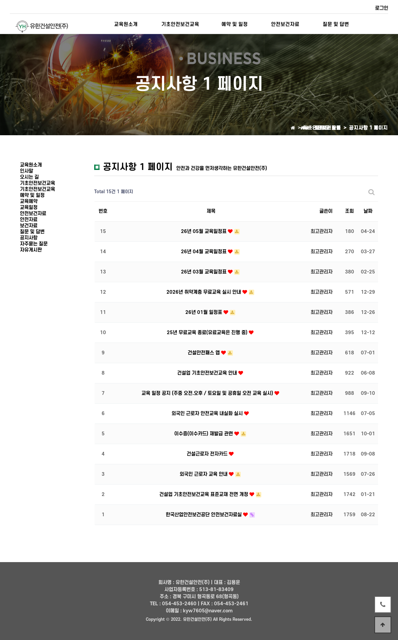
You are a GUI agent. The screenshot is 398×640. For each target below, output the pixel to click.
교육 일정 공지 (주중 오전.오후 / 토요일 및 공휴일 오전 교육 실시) (207, 393)
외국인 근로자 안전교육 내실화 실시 (207, 413)
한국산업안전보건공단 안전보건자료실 (204, 515)
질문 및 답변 (336, 24)
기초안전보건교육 (180, 24)
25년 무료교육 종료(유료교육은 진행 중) (208, 333)
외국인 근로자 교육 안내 (204, 474)
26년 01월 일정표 (204, 312)
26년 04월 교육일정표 (204, 252)
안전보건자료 (285, 24)
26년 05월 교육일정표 (204, 231)
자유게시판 (31, 250)
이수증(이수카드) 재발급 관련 (204, 434)
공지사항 (28, 238)
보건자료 (28, 226)
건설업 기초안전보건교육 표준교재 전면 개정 (204, 494)
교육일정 (28, 207)
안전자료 (28, 220)
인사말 (26, 171)
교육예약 (28, 201)
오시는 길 (29, 177)
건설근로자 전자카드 (208, 454)
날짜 (368, 211)
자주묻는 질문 (34, 244)
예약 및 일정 (234, 24)
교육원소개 (126, 24)
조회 (349, 211)
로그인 (381, 8)
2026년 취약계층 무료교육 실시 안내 (204, 292)
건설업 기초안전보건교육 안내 (207, 373)
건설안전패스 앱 (204, 353)
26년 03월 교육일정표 (204, 272)
